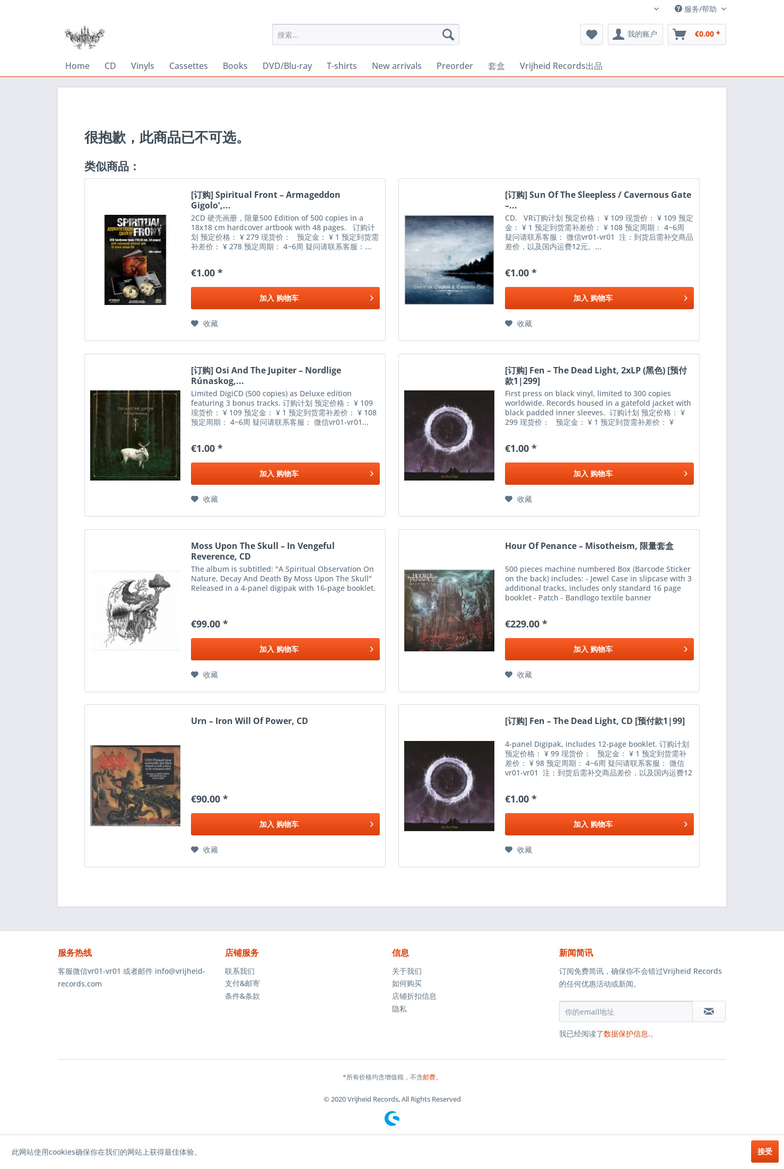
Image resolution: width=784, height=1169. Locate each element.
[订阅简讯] (709, 1011)
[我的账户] (635, 34)
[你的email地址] (626, 1011)
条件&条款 (242, 996)
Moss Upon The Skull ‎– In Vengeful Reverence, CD (263, 551)
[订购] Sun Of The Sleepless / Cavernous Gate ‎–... (598, 200)
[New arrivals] (396, 66)
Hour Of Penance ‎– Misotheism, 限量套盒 (589, 546)
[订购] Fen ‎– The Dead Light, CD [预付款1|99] (595, 721)
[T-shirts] (341, 66)
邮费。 (432, 1076)
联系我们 (240, 971)
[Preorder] (455, 66)
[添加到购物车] (285, 298)
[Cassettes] (188, 66)
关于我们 (407, 971)
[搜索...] (365, 34)
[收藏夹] (591, 34)
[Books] (235, 66)
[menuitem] (365, 34)
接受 (764, 1151)
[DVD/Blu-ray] (287, 66)
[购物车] (697, 34)
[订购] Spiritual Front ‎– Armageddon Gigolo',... (266, 200)
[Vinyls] (143, 66)
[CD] (110, 66)
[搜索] (448, 34)
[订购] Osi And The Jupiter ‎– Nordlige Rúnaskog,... (266, 375)
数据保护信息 (626, 1033)
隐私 (399, 1009)
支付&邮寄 (242, 983)
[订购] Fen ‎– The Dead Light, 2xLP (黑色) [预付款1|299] (596, 375)
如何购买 (407, 983)
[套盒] (496, 66)
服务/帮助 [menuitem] (697, 9)
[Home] (77, 66)
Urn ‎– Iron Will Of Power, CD (249, 721)
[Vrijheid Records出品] (561, 66)
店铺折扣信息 (414, 996)
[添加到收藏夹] (204, 323)
